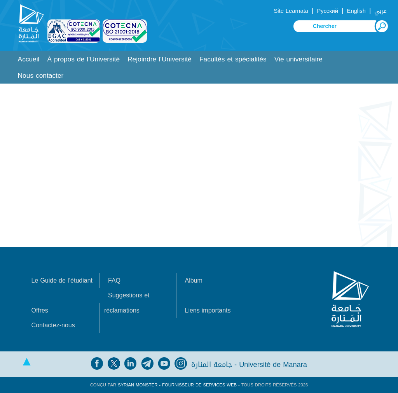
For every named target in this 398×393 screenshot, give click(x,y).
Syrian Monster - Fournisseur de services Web (177, 385)
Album (193, 280)
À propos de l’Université (83, 59)
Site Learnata (291, 10)
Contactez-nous (53, 325)
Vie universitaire (298, 59)
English (356, 10)
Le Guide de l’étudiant (62, 280)
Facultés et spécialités (233, 59)
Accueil (29, 59)
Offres (39, 310)
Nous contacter (41, 75)
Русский (327, 10)
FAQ (114, 280)
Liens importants (207, 310)
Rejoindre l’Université (159, 59)
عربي (380, 10)
